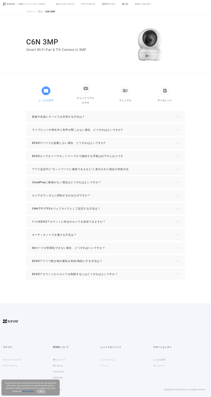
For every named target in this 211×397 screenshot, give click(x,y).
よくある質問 (159, 360)
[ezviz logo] (9, 4)
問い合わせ (58, 365)
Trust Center (58, 371)
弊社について (59, 360)
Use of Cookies (28, 391)
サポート (31, 11)
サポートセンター (143, 4)
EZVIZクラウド (108, 4)
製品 (40, 11)
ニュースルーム (107, 360)
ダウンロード (159, 365)
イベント (104, 365)
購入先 (125, 4)
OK (41, 391)
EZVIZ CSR (58, 377)
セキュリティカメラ (65, 4)
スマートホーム (88, 4)
